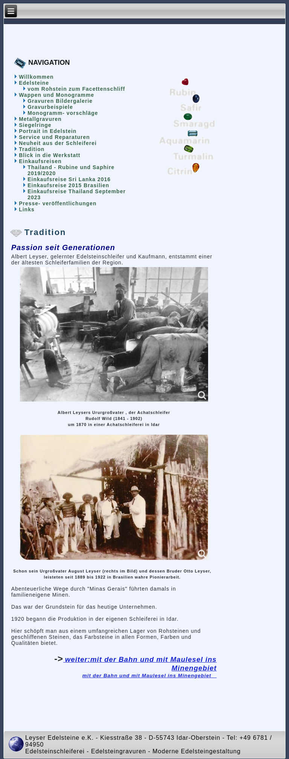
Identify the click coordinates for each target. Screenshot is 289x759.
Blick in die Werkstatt (49, 155)
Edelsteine (34, 83)
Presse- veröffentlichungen (58, 203)
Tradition (31, 149)
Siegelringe (35, 125)
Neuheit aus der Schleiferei (58, 143)
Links (27, 209)
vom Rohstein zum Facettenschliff (76, 89)
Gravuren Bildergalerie (60, 101)
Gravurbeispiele (50, 107)
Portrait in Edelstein (47, 131)
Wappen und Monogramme (56, 95)
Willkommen (36, 77)
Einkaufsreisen (40, 161)
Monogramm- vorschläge (62, 113)
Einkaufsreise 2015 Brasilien (68, 185)
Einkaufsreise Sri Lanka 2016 (69, 179)
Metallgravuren (40, 119)
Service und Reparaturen (54, 137)
